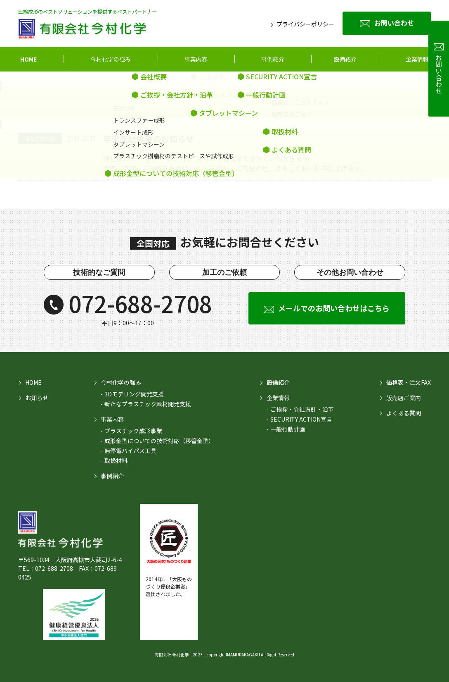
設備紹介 (278, 382)
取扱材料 (116, 460)
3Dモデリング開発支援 (134, 394)
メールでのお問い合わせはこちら (334, 308)
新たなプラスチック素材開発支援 (147, 404)
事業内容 (196, 59)
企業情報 (417, 59)
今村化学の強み (110, 59)
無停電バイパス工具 (130, 450)
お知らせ (36, 397)
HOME (28, 59)
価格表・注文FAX (408, 382)
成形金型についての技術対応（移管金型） (159, 440)
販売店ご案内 (403, 397)
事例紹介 (272, 59)
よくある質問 (403, 413)
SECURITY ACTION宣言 (301, 419)
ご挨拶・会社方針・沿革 (302, 409)
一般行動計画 (287, 429)
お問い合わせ (394, 23)
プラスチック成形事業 (133, 431)
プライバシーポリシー (305, 24)
